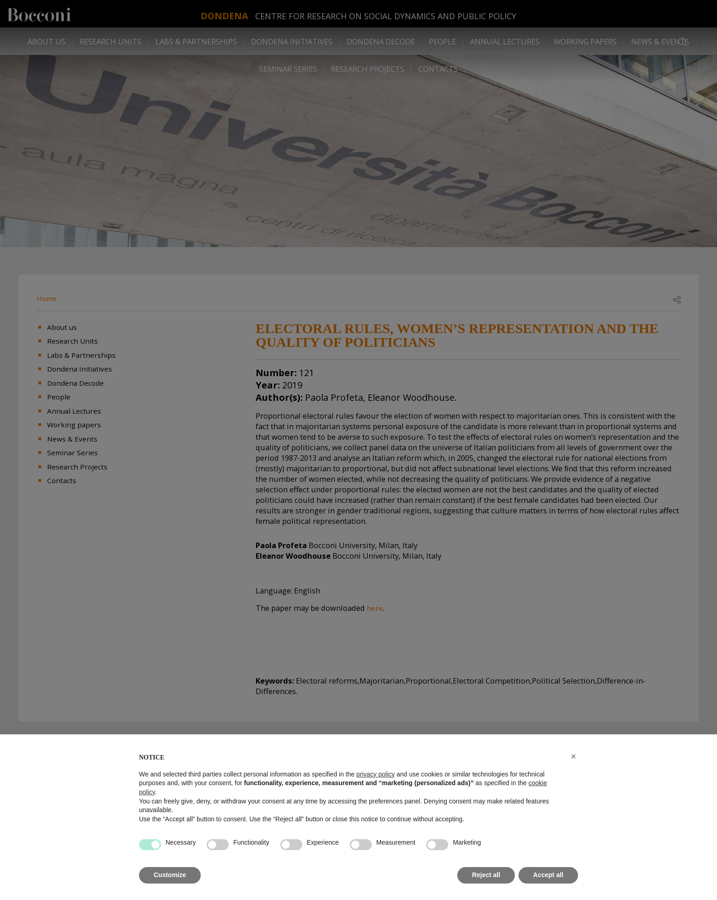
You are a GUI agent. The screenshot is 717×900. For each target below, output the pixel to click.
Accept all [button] (548, 874)
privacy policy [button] (375, 774)
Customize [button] (170, 874)
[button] (573, 756)
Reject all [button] (486, 874)
